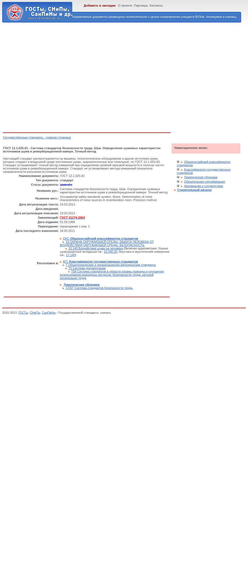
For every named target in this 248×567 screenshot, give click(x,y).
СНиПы (35, 312)
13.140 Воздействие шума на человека (95, 248)
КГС (100, 261)
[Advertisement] (51, 76)
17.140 (70, 255)
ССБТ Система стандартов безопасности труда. (99, 288)
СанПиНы (48, 312)
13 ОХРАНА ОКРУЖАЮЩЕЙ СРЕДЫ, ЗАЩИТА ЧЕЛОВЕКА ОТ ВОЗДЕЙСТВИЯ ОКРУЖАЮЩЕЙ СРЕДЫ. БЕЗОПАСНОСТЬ (107, 243)
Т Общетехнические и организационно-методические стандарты (111, 264)
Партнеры (141, 5)
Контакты (156, 5)
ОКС (100, 238)
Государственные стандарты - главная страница (37, 137)
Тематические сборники (201, 177)
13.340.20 (110, 251)
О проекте (125, 5)
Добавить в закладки (100, 5)
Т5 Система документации (86, 268)
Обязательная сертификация (204, 181)
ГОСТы (23, 312)
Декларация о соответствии (203, 186)
